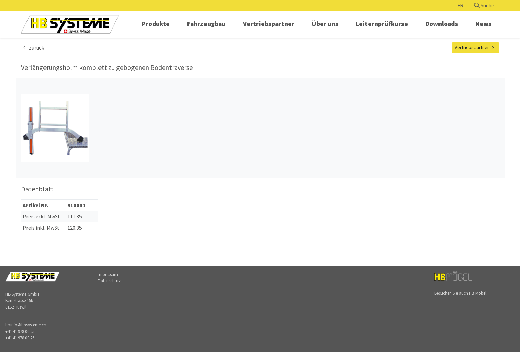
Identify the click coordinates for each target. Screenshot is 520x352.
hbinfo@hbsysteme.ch (25, 324)
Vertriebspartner (268, 24)
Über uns (325, 24)
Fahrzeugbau (206, 24)
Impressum (108, 274)
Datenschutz (109, 280)
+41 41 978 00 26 (19, 337)
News (483, 24)
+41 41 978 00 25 (19, 331)
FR (460, 5)
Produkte (156, 24)
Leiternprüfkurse (382, 24)
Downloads (441, 24)
